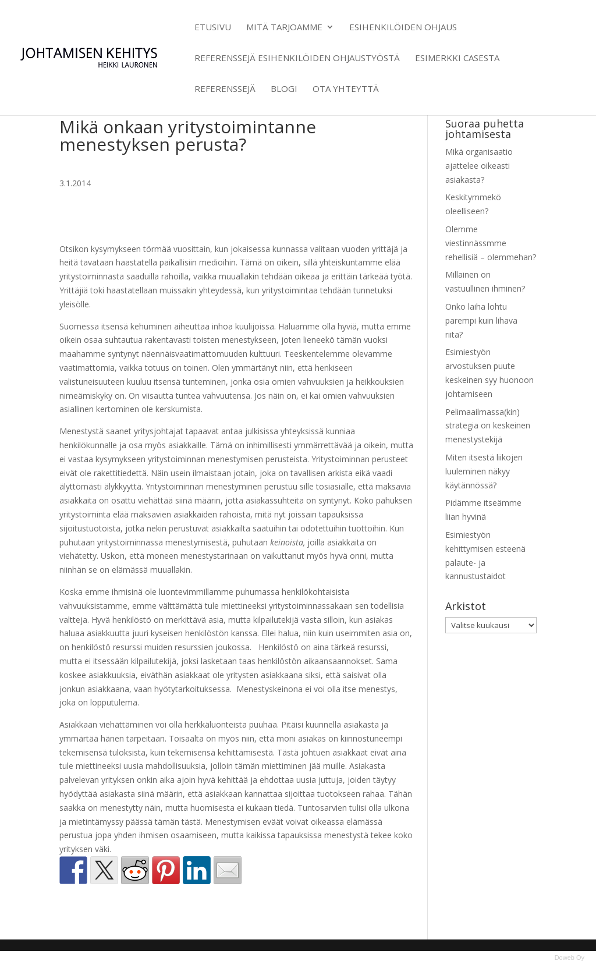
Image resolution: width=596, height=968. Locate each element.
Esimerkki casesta (457, 58)
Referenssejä (225, 89)
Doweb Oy (569, 957)
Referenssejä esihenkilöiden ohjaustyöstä (297, 58)
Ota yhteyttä (346, 89)
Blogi (284, 89)
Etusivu (212, 28)
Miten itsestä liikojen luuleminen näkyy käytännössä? (484, 471)
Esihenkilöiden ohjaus (403, 28)
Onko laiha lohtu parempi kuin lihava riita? (481, 320)
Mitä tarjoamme (284, 28)
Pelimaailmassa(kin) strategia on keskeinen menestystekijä (487, 425)
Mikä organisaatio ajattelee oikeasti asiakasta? (479, 165)
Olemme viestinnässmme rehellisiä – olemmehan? (490, 243)
